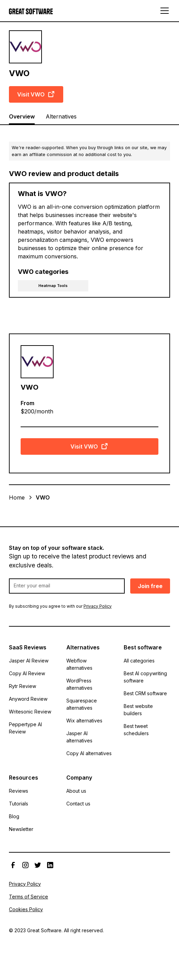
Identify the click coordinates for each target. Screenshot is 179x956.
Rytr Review (22, 686)
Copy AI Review (27, 673)
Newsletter (21, 829)
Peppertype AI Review (25, 727)
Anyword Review (28, 699)
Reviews (18, 791)
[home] (31, 11)
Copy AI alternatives (89, 753)
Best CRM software (145, 693)
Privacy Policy (25, 884)
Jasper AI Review (28, 661)
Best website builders (138, 709)
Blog (14, 816)
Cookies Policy (26, 909)
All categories (139, 661)
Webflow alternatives (79, 664)
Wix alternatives (84, 720)
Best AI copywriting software (145, 676)
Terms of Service (28, 897)
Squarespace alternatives (81, 704)
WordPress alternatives (79, 684)
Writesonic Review (30, 712)
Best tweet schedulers (136, 729)
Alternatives (61, 116)
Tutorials (18, 803)
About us (76, 791)
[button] (163, 10)
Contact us (78, 803)
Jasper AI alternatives (79, 736)
